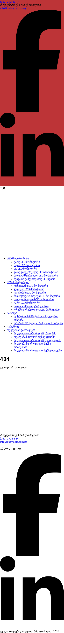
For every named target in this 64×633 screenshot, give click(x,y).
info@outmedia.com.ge (13, 8)
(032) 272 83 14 (9, 1)
